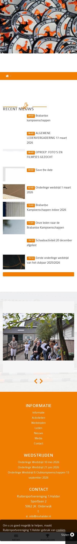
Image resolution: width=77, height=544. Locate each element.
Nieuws (38, 433)
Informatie (38, 412)
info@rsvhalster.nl (40, 516)
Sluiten (67, 535)
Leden (38, 428)
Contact (38, 443)
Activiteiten (38, 417)
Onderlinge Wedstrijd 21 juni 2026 (38, 467)
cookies (60, 530)
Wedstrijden (38, 423)
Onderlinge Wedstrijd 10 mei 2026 (38, 462)
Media (38, 438)
